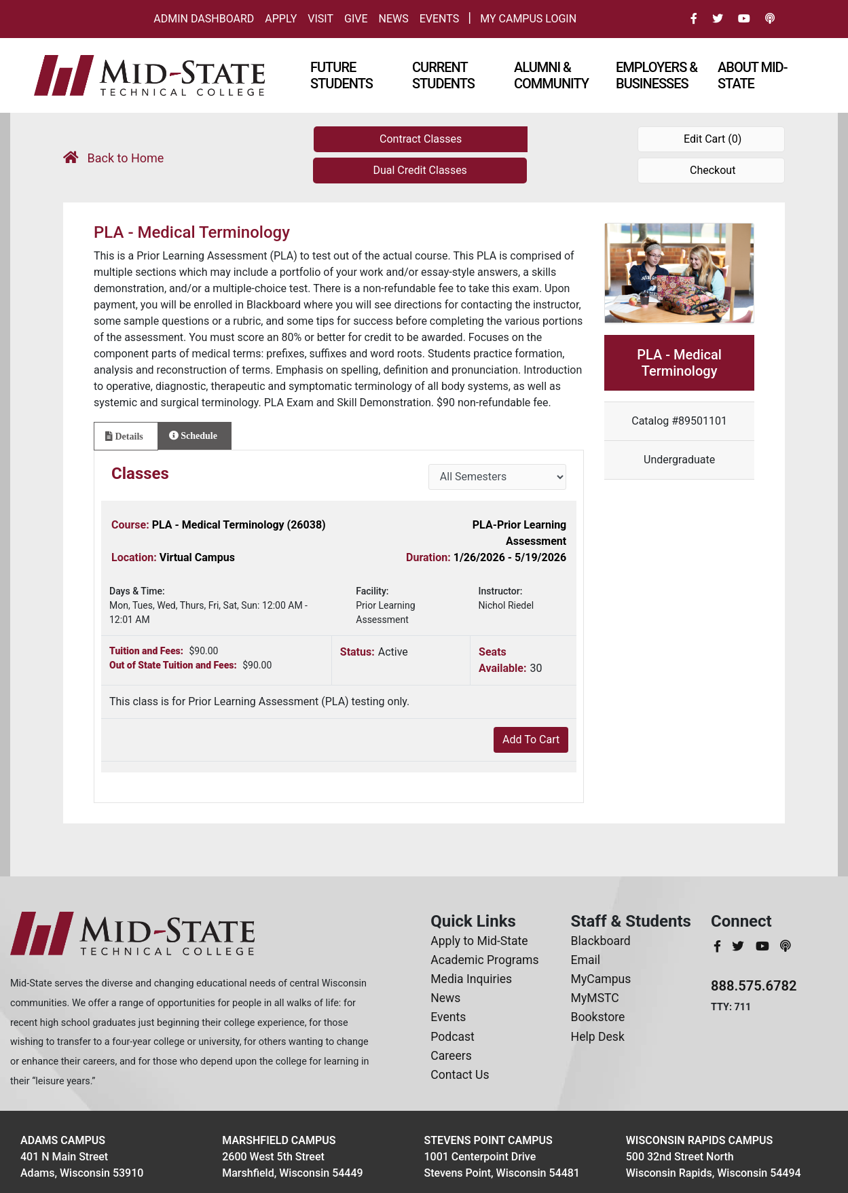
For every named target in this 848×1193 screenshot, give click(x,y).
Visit (320, 18)
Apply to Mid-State (479, 941)
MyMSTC (595, 998)
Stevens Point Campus (488, 1140)
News (394, 18)
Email (586, 960)
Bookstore (598, 1017)
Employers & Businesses (656, 75)
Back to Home (113, 158)
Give (356, 18)
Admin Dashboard (203, 18)
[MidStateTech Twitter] (739, 946)
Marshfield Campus (278, 1140)
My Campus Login (528, 18)
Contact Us (459, 1075)
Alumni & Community (551, 75)
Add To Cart (530, 739)
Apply (281, 18)
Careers (451, 1056)
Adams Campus (62, 1140)
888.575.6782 (754, 986)
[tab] (126, 436)
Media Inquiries (471, 979)
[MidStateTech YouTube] (764, 946)
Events (439, 18)
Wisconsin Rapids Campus (699, 1140)
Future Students (341, 75)
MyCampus (601, 979)
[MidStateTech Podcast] (785, 946)
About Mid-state (752, 75)
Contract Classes (421, 138)
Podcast (452, 1037)
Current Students (443, 75)
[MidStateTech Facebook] (718, 946)
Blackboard (601, 941)
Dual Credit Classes (419, 170)
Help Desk (598, 1037)
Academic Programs (484, 960)
